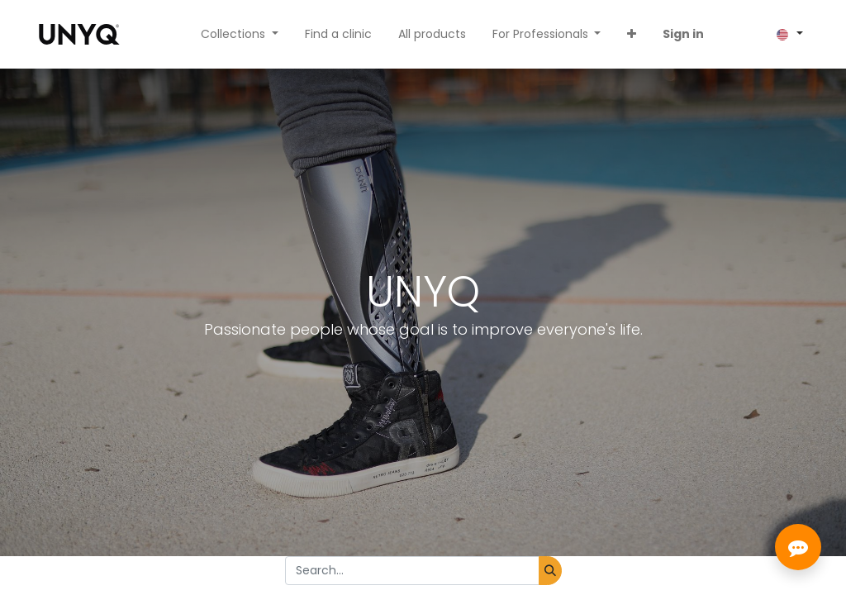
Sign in (683, 34)
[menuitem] (338, 34)
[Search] (550, 570)
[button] (631, 34)
